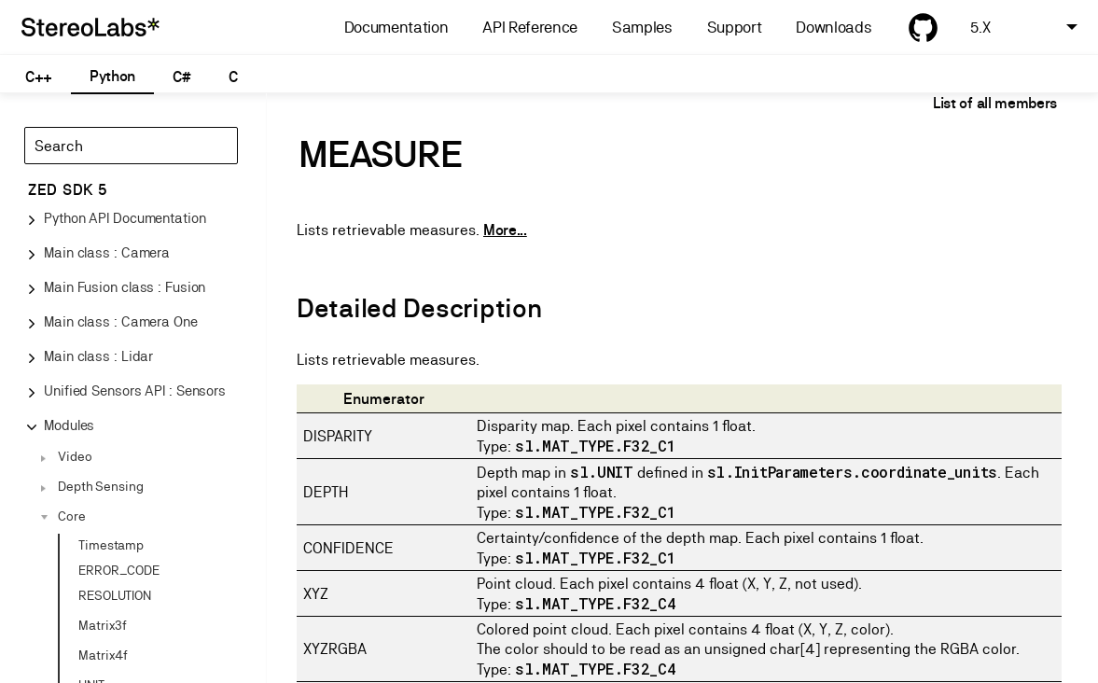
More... (505, 230)
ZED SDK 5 (67, 190)
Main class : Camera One (121, 321)
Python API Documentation (125, 218)
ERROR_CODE (119, 570)
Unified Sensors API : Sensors (135, 390)
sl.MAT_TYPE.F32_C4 (595, 603)
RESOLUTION (114, 595)
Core (72, 516)
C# (181, 77)
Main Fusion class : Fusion (124, 287)
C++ (38, 77)
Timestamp (111, 544)
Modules (69, 425)
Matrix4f (103, 655)
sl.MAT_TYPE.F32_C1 (595, 445)
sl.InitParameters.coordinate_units (852, 471)
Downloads (833, 27)
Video (75, 456)
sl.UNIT (601, 471)
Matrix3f (102, 625)
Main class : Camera (107, 252)
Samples (642, 27)
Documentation (396, 27)
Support (734, 27)
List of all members (995, 103)
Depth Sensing (101, 486)
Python (112, 76)
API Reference (529, 27)
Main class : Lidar (98, 356)
